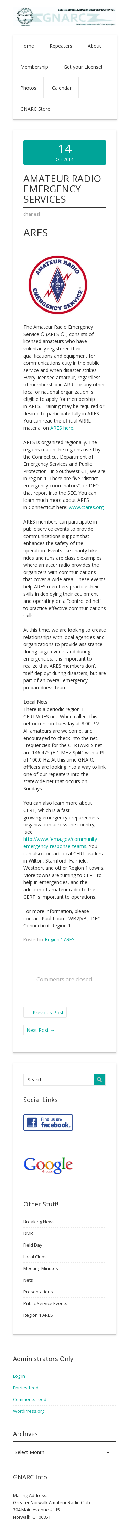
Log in (19, 1376)
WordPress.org (28, 1411)
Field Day (32, 1245)
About (94, 46)
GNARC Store (35, 108)
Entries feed (26, 1388)
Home (27, 46)
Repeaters (61, 46)
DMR (28, 1233)
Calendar (62, 88)
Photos (28, 88)
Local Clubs (35, 1256)
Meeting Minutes (40, 1268)
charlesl (31, 214)
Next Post (40, 1030)
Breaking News (39, 1221)
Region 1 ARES (60, 939)
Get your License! (83, 67)
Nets (28, 1280)
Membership (34, 67)
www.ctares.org (86, 507)
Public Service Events (45, 1303)
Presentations (38, 1291)
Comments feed (29, 1399)
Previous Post (45, 1012)
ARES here (61, 428)
